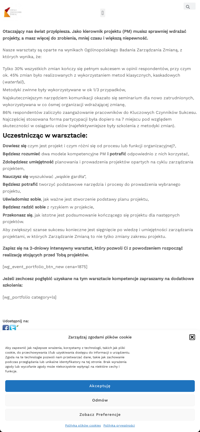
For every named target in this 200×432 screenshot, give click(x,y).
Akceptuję (100, 386)
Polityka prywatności (119, 425)
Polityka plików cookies (83, 425)
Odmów (100, 400)
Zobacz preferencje (100, 414)
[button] (192, 337)
